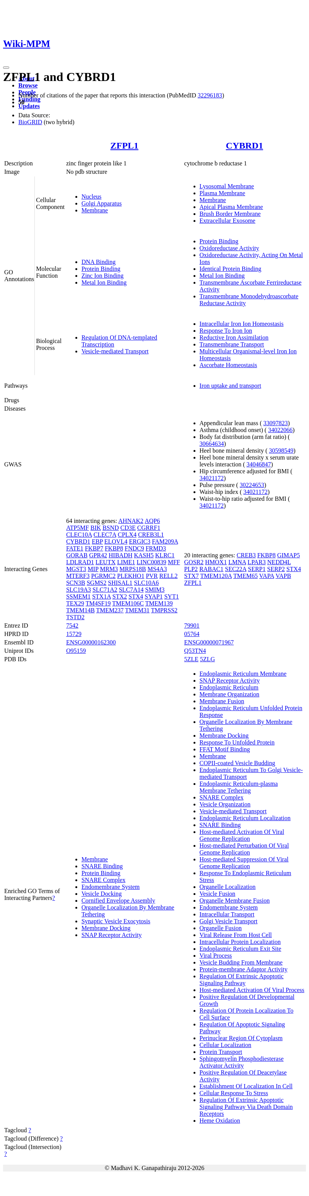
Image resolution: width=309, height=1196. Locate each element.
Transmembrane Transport (232, 344)
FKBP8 (114, 548)
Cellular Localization (226, 1045)
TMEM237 (110, 610)
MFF (174, 562)
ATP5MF (77, 527)
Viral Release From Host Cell (236, 935)
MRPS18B (132, 569)
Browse (27, 85)
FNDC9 (134, 548)
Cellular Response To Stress (234, 1093)
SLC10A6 (146, 582)
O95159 (76, 650)
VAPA (266, 576)
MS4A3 (157, 569)
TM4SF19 (98, 603)
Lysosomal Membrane (227, 186)
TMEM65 (245, 576)
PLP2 (191, 569)
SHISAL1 (120, 582)
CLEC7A (104, 534)
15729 (73, 634)
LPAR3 (256, 562)
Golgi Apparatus (101, 203)
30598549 (281, 450)
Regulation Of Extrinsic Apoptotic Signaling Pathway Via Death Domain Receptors (246, 1107)
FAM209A (165, 541)
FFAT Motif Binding (225, 749)
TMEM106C (128, 603)
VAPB (283, 576)
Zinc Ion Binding (102, 275)
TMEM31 (137, 610)
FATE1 (74, 548)
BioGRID (30, 122)
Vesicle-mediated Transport (115, 351)
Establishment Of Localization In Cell (246, 1086)
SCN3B (75, 582)
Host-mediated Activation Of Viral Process (252, 990)
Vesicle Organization (225, 804)
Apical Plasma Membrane (231, 207)
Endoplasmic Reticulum (229, 687)
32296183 (210, 95)
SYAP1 (154, 596)
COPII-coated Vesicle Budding (237, 763)
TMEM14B (80, 610)
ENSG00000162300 (91, 642)
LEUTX (105, 562)
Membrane (94, 210)
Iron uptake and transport (230, 385)
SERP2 (276, 569)
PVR (152, 576)
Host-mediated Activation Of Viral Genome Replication (242, 835)
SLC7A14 (131, 589)
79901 (192, 625)
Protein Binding (100, 268)
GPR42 (98, 555)
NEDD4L (279, 562)
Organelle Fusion (221, 928)
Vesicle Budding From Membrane (241, 962)
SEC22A (235, 569)
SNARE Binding (102, 866)
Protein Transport (221, 1052)
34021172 (212, 478)
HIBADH (120, 555)
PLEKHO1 (130, 576)
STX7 (191, 576)
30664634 (212, 443)
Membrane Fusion (222, 701)
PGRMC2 (103, 576)
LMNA (237, 562)
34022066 (280, 430)
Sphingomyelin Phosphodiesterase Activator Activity (242, 1062)
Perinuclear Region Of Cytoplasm (241, 1038)
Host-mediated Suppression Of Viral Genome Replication (244, 862)
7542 (72, 625)
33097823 (275, 423)
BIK (95, 527)
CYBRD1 (244, 146)
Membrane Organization (230, 694)
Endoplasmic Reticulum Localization (245, 818)
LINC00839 (151, 562)
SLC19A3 (78, 589)
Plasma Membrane (223, 193)
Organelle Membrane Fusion (235, 900)
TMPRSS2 (164, 610)
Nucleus (91, 196)
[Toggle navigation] (6, 67)
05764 (192, 634)
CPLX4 (127, 534)
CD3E (128, 527)
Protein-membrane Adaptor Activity (244, 969)
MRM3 (109, 569)
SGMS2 (97, 582)
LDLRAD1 (80, 562)
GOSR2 (194, 562)
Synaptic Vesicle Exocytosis (115, 921)
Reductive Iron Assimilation (234, 337)
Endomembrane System (110, 887)
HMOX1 (216, 562)
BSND (110, 527)
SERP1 (256, 569)
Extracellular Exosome (227, 220)
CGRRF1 (148, 527)
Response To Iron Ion (226, 330)
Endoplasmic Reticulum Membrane (243, 673)
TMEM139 (159, 603)
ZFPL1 (124, 146)
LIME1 (126, 562)
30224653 (252, 485)
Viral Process (216, 955)
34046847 (259, 464)
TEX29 (75, 603)
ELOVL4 (115, 541)
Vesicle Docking (101, 893)
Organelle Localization (228, 887)
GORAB (77, 555)
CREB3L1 (151, 534)
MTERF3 (77, 576)
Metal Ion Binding (104, 282)
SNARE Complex (103, 880)
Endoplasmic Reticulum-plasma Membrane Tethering (239, 787)
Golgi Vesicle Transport (229, 921)
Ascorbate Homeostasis (228, 365)
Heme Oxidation (220, 1120)
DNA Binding (98, 262)
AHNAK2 (130, 521)
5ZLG (207, 659)
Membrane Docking (105, 928)
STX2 (119, 596)
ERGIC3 (139, 541)
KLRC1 (165, 555)
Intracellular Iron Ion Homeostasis (242, 323)
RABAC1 (211, 569)
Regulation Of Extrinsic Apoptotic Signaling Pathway (242, 979)
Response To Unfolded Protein (237, 742)
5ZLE (191, 659)
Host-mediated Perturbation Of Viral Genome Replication (244, 849)
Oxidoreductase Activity (229, 248)
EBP (97, 541)
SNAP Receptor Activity (111, 935)
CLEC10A (79, 534)
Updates (29, 106)
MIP (93, 569)
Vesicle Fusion (218, 893)
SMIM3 (155, 589)
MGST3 (76, 569)
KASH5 (144, 555)
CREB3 (246, 555)
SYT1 (171, 596)
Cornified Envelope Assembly (118, 900)
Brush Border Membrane (230, 213)
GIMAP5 (288, 555)
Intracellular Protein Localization (240, 942)
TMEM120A (216, 576)
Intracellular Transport (227, 914)
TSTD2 (75, 617)
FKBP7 (94, 548)
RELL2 (168, 576)
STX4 (135, 596)
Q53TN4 (195, 650)
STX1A (101, 596)
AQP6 (152, 521)
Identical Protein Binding (231, 268)
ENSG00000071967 (209, 642)
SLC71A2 (105, 589)
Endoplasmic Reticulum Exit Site (240, 948)
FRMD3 (156, 548)
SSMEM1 (78, 596)
